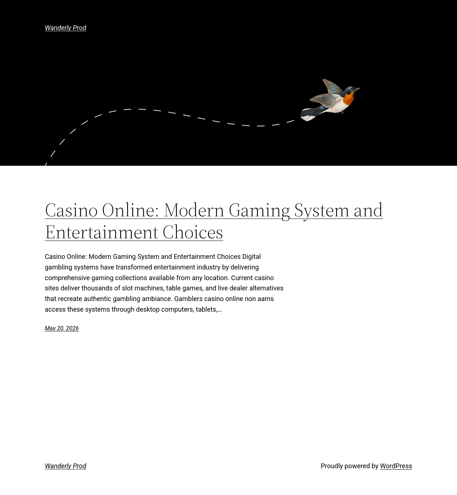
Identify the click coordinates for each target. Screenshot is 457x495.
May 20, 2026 (62, 328)
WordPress (396, 466)
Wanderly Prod (65, 28)
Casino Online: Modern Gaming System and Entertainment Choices (214, 221)
